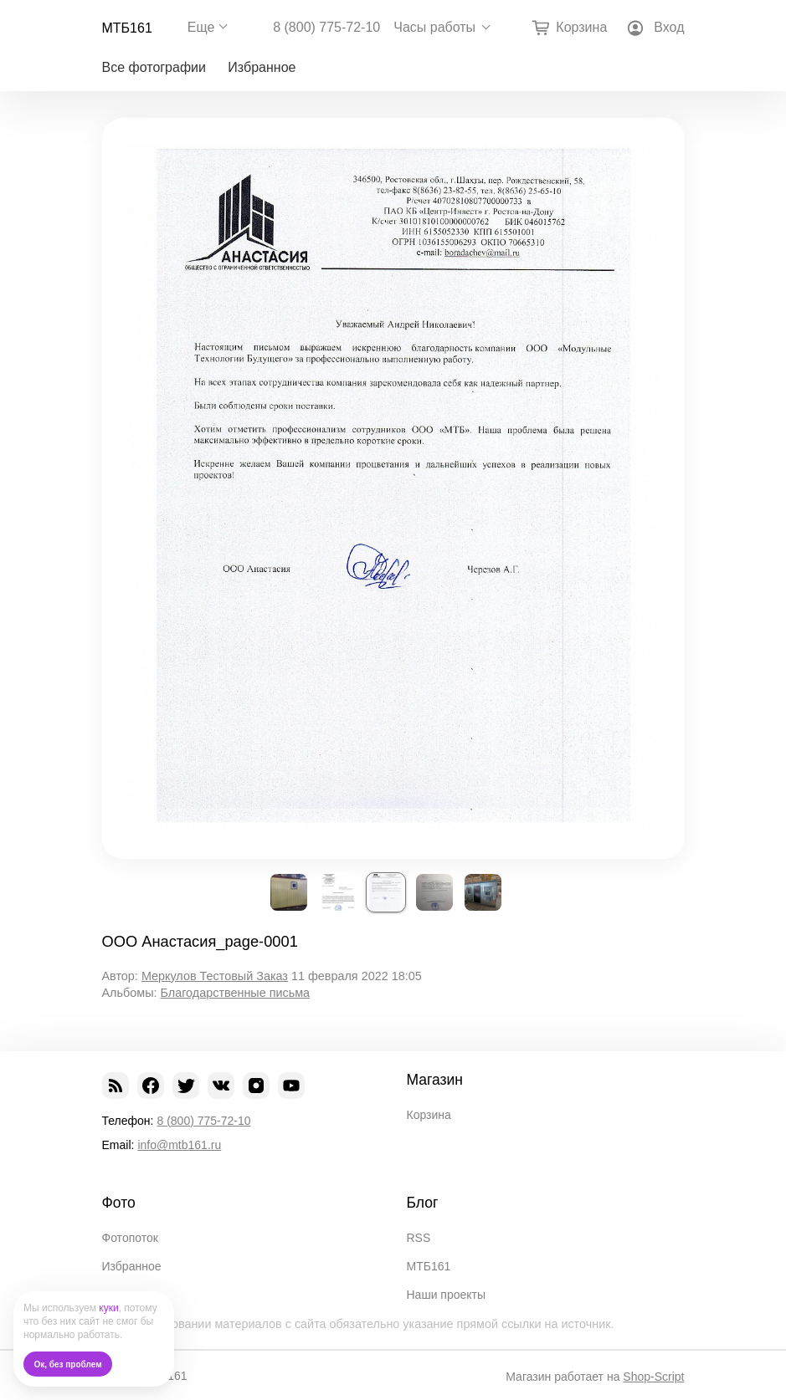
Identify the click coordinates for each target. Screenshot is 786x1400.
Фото (119, 1202)
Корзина (429, 1115)
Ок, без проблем (68, 1364)
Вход (669, 27)
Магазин (435, 1079)
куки (108, 1308)
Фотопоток (130, 1237)
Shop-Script (653, 1376)
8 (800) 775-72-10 (326, 27)
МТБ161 (127, 28)
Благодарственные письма (235, 992)
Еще (201, 27)
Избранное (261, 67)
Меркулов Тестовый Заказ (214, 976)
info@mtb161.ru (179, 1145)
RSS (419, 1237)
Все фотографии (154, 67)
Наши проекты (446, 1294)
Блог (423, 1202)
